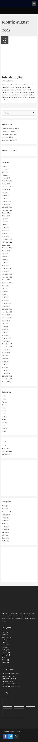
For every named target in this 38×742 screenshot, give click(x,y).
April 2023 (5, 227)
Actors (4, 399)
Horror (4, 81)
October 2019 (6, 350)
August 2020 (6, 321)
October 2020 (6, 315)
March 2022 (5, 265)
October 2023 (6, 213)
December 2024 (7, 181)
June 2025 (5, 169)
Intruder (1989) (12, 77)
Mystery (4, 422)
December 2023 (7, 207)
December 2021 (7, 274)
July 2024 (5, 192)
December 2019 (7, 344)
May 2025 (5, 172)
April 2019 (5, 364)
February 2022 (6, 268)
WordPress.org (6, 454)
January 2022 (6, 271)
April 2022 (5, 262)
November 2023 (7, 210)
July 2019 (5, 355)
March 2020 (5, 335)
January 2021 (6, 306)
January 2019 (6, 373)
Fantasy (4, 416)
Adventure (5, 402)
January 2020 (6, 341)
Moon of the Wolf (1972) (9, 140)
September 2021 (7, 283)
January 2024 (6, 204)
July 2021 (5, 288)
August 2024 (6, 189)
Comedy (4, 405)
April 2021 (5, 297)
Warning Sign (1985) (8, 131)
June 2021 (5, 291)
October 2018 (6, 382)
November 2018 (7, 379)
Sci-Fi (4, 425)
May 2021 (5, 294)
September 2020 (7, 318)
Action (4, 396)
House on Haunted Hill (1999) (11, 686)
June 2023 (5, 222)
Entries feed (5, 448)
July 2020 (5, 323)
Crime (4, 408)
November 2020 (7, 312)
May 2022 (5, 259)
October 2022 (6, 245)
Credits (19, 731)
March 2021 (5, 300)
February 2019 (6, 370)
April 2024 (5, 198)
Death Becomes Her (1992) (10, 128)
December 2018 (7, 376)
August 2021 (6, 286)
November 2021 (7, 277)
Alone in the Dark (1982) (9, 134)
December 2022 (7, 239)
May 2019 (5, 361)
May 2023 (5, 224)
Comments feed (7, 451)
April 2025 (5, 175)
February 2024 (6, 201)
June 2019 (5, 358)
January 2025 (6, 178)
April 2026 (5, 166)
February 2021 (6, 303)
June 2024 (5, 195)
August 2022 (6, 251)
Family (4, 413)
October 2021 (6, 280)
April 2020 (5, 332)
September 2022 (7, 248)
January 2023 (6, 236)
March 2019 (5, 367)
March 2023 (5, 230)
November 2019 (7, 347)
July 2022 (5, 254)
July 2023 (5, 219)
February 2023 (6, 233)
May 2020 (5, 329)
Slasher (4, 428)
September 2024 (7, 187)
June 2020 (5, 326)
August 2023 (6, 216)
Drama (4, 411)
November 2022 (7, 242)
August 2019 (6, 353)
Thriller (10, 81)
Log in (4, 445)
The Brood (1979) (7, 137)
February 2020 (6, 338)
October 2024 (6, 184)
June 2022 (5, 256)
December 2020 (7, 309)
